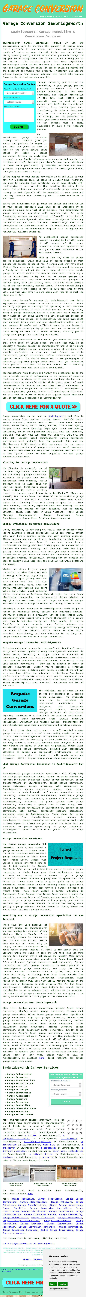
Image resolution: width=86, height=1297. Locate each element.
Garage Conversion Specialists (50, 1208)
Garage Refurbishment (34, 1211)
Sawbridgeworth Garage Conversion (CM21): (32, 43)
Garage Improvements (61, 1211)
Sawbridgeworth (57, 416)
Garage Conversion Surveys (40, 1214)
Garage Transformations (32, 1205)
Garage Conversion (22, 1269)
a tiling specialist (37, 1142)
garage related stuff (70, 820)
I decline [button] (63, 1284)
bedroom (68, 159)
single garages (68, 276)
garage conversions (49, 447)
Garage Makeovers (61, 1202)
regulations (72, 246)
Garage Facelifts (14, 1208)
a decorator (46, 1157)
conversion (47, 177)
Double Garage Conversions (57, 1230)
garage (79, 258)
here (41, 1058)
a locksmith (69, 1139)
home (19, 1123)
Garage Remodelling (70, 1214)
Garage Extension (32, 1224)
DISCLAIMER (77, 17)
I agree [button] (52, 1284)
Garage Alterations (42, 1218)
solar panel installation (68, 1151)
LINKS (49, 17)
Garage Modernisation (33, 1202)
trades (45, 1160)
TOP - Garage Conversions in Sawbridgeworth (29, 1243)
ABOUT (57, 17)
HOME (42, 17)
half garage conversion (57, 792)
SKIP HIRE (49, 1145)
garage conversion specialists (41, 774)
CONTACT (66, 17)
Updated (35, 1269)
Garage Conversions (59, 1224)
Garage (6, 416)
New (11, 1269)
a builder (30, 1135)
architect (8, 210)
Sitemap (4, 1269)
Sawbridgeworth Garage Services (31, 1067)
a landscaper (48, 1148)
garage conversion (49, 92)
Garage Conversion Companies (37, 1227)
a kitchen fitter (41, 1154)
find (12, 1008)
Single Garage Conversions (66, 1205)
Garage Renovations (50, 1199)
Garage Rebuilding (23, 1199)
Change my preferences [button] (59, 1289)
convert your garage (31, 1052)
